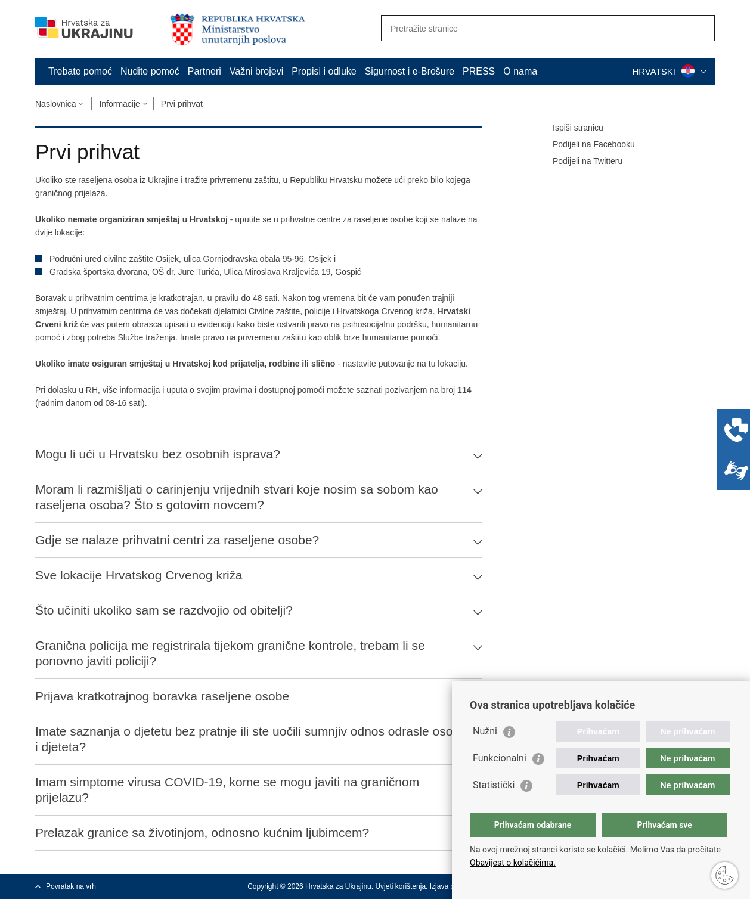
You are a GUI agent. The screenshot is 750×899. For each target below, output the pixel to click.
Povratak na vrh (71, 886)
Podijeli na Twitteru (579, 161)
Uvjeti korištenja (400, 886)
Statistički (494, 784)
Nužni (485, 731)
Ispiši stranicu (569, 128)
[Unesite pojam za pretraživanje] (535, 28)
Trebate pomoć (80, 71)
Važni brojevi (256, 71)
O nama (520, 71)
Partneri (204, 71)
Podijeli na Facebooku (585, 145)
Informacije (119, 103)
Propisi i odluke (324, 71)
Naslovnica (55, 103)
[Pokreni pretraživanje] (701, 28)
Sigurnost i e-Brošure (409, 71)
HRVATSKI (669, 71)
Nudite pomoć (149, 71)
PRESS (479, 71)
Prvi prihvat (182, 103)
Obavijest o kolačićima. (513, 862)
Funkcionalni (499, 758)
